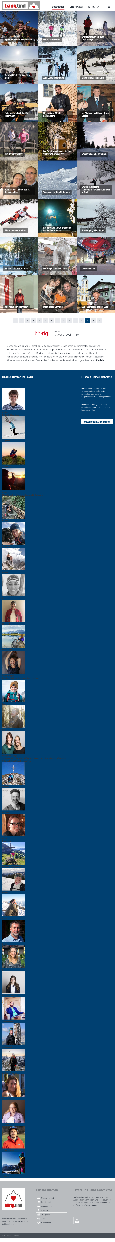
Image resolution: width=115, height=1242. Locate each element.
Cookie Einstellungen (102, 1239)
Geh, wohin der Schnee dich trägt (16, 76)
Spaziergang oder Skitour (92, 230)
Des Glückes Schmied (52, 307)
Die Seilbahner (88, 268)
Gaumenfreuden (48, 1206)
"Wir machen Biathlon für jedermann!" (15, 114)
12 (81, 320)
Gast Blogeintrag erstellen (97, 421)
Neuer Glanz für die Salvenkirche (51, 114)
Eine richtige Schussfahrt (92, 78)
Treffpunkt (45, 1214)
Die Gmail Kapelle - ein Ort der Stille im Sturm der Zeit (56, 153)
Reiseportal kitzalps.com (33, 1239)
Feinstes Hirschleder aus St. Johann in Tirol (16, 191)
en (98, 7)
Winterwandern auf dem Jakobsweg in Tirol (92, 38)
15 (99, 320)
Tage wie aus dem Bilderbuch (56, 192)
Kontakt (83, 1239)
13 (87, 320)
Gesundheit (46, 1223)
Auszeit (44, 1219)
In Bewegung (46, 1210)
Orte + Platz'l (76, 6)
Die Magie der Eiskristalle (54, 268)
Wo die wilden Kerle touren (93, 154)
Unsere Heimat (47, 1198)
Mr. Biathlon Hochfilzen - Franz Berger (94, 114)
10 (69, 320)
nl (93, 7)
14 (93, 320)
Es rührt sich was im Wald (15, 268)
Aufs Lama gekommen (53, 78)
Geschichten (58, 6)
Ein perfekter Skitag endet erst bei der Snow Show (56, 229)
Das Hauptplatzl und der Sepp (94, 307)
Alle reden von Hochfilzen (15, 307)
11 (75, 320)
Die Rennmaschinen (13, 154)
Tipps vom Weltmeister (14, 230)
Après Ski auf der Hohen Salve (17, 39)
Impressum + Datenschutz (62, 1239)
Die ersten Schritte (51, 39)
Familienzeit (46, 1202)
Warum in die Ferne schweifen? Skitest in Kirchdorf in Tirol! (95, 190)
